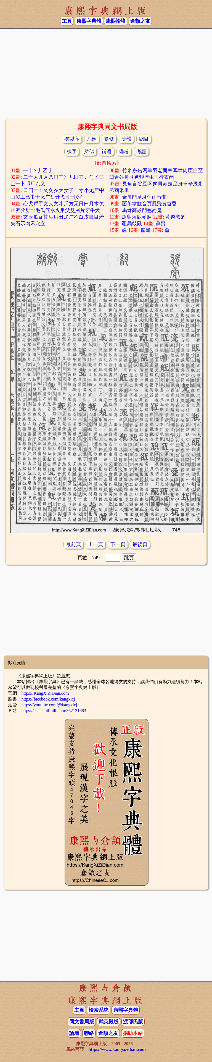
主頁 (67, 21)
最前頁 (73, 544)
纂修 (109, 139)
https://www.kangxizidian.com (116, 1049)
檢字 (72, 151)
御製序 (71, 139)
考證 (141, 151)
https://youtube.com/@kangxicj (49, 704)
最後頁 (139, 544)
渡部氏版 (133, 1021)
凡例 (92, 139)
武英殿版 (108, 1021)
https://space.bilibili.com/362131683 (53, 710)
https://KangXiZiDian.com (45, 693)
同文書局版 (81, 1021)
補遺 (107, 151)
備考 (124, 151)
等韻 (126, 139)
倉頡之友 (140, 21)
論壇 (74, 1033)
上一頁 (95, 544)
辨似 (89, 151)
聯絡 (89, 1033)
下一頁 (117, 544)
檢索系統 (98, 1010)
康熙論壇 (116, 21)
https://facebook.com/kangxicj (48, 699)
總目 (144, 139)
